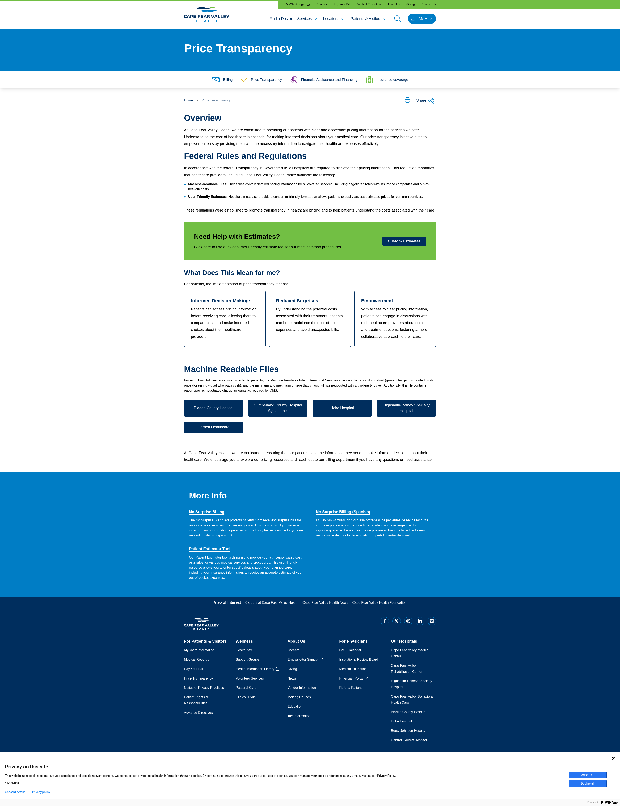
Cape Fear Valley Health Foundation (379, 604)
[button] (407, 102)
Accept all (587, 775)
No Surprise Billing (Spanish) (343, 513)
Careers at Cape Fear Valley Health (271, 604)
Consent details (15, 792)
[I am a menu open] (422, 19)
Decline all (587, 783)
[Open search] (397, 18)
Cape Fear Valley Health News (325, 604)
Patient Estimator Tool (210, 550)
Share (425, 102)
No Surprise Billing (207, 513)
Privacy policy (41, 792)
